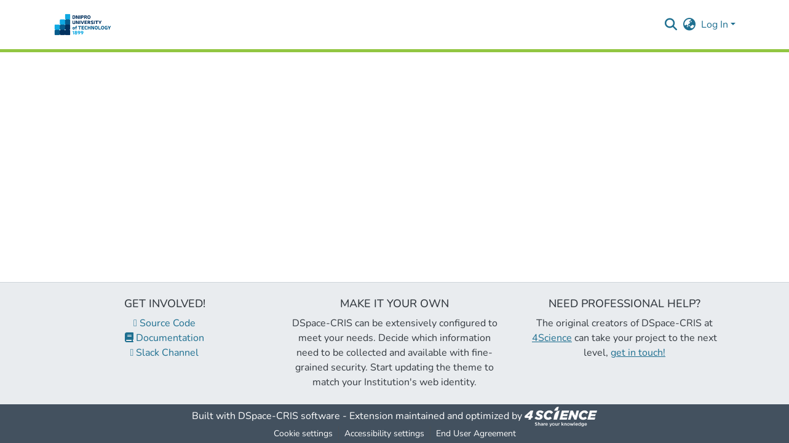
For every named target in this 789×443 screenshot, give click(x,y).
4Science (552, 338)
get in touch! (638, 352)
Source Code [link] (164, 323)
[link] (561, 416)
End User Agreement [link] (476, 433)
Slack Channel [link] (164, 352)
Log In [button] (716, 24)
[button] (83, 24)
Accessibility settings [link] (384, 433)
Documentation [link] (164, 338)
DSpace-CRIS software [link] (289, 416)
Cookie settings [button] (303, 433)
